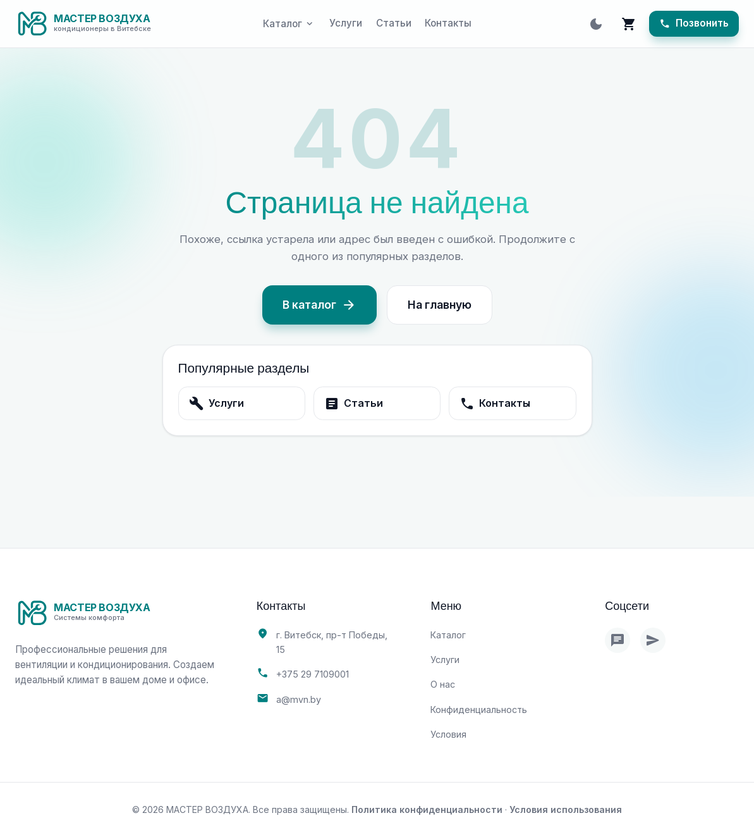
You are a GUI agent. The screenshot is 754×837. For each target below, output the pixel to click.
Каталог (448, 634)
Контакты (448, 23)
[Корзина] (629, 24)
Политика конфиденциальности (426, 809)
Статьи (393, 23)
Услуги (345, 23)
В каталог (319, 305)
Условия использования (565, 809)
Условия (448, 734)
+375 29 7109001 (312, 674)
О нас (442, 684)
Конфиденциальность (478, 709)
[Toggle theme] (596, 24)
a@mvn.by (298, 699)
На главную (439, 304)
